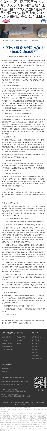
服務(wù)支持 (7, 365)
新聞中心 (26, 40)
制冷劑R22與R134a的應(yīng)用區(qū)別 (19, 323)
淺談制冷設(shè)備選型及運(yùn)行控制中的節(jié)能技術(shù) (26, 320)
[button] (23, 36)
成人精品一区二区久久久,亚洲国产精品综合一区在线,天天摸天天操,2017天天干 (23, 413)
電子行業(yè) (35, 340)
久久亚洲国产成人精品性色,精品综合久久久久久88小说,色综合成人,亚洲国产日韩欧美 (23, 418)
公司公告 (19, 343)
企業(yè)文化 (6, 340)
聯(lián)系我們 (6, 369)
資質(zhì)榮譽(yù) (7, 350)
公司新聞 (19, 340)
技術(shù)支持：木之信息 (25, 404)
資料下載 (5, 372)
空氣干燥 (34, 353)
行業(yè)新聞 (34, 40)
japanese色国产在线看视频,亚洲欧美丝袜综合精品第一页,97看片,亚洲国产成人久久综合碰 (23, 424)
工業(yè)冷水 (35, 356)
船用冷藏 (34, 350)
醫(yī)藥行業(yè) (36, 337)
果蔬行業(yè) (35, 347)
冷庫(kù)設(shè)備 (37, 359)
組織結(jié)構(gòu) (7, 347)
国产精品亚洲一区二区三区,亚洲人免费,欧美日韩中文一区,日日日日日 (23, 420)
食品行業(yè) (35, 343)
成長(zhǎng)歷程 (7, 343)
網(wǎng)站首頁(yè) (16, 40)
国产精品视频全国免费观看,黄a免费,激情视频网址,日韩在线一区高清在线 (21, 415)
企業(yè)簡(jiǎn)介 (8, 333)
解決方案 (35, 333)
